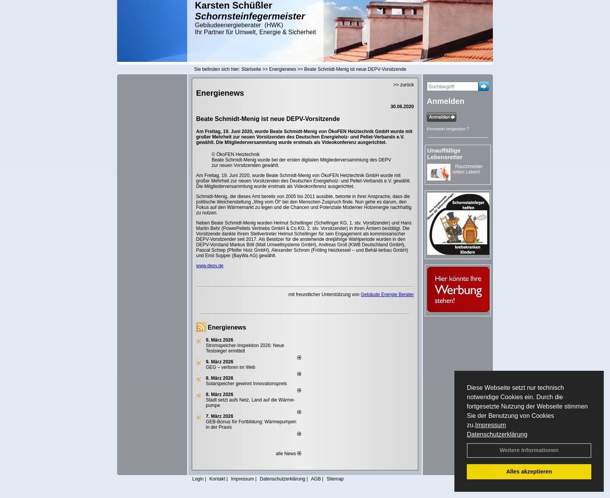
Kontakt (217, 479)
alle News (288, 453)
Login (197, 479)
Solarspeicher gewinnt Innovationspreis (246, 383)
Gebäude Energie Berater (387, 294)
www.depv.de (209, 265)
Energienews (227, 327)
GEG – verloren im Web (230, 367)
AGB (316, 479)
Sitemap (335, 479)
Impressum (490, 425)
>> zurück (403, 85)
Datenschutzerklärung (497, 434)
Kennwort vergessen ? (448, 128)
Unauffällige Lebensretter (445, 153)
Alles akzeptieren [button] (529, 471)
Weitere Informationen (529, 450)
